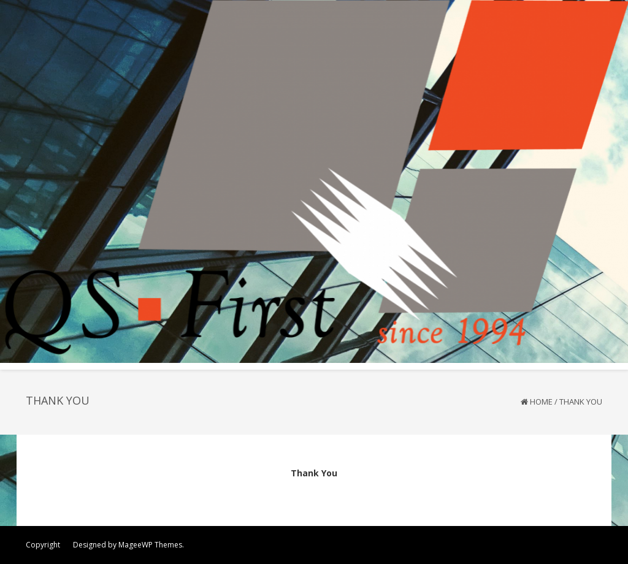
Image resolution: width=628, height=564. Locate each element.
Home (541, 401)
